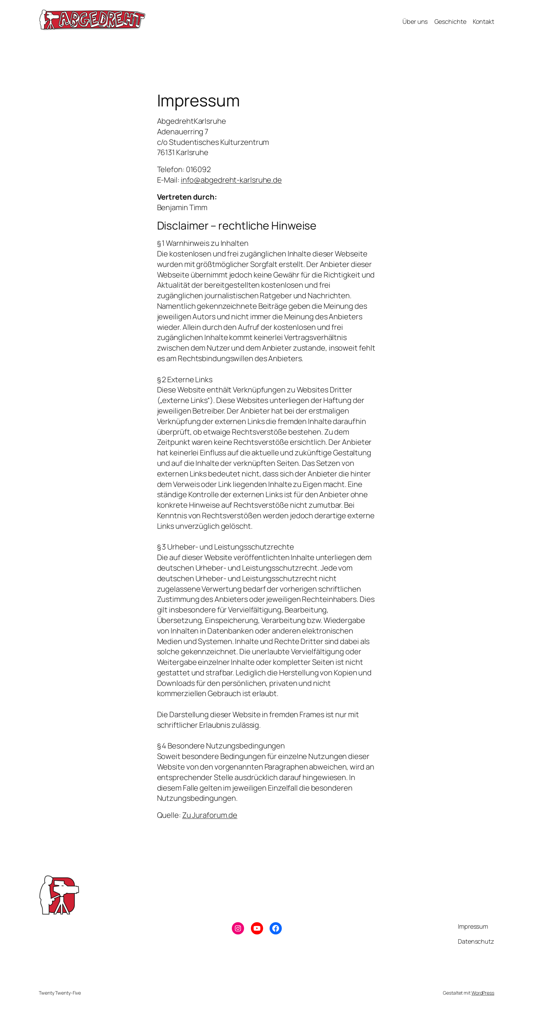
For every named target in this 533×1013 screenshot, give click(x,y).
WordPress (482, 993)
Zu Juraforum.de (210, 815)
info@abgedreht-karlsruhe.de (231, 180)
